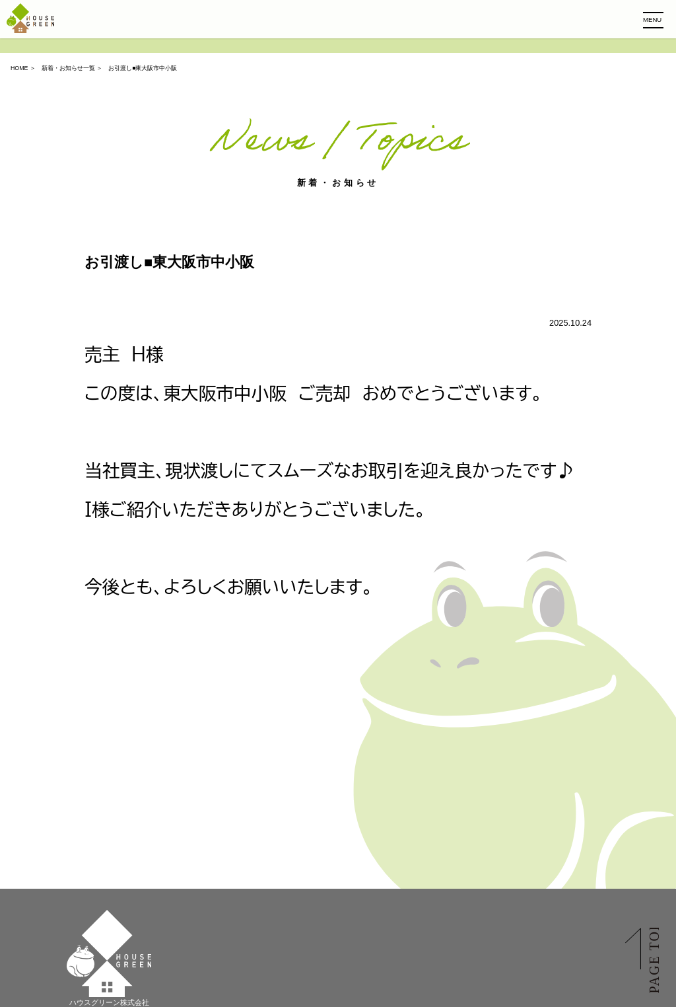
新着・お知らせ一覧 (68, 68)
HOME (19, 68)
